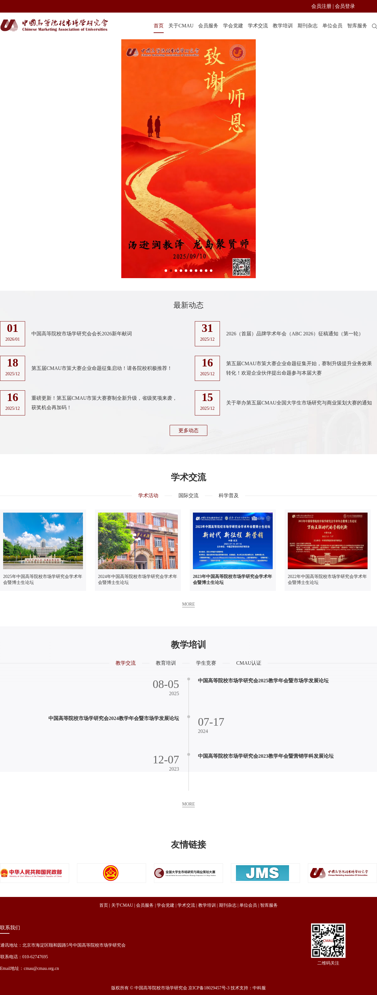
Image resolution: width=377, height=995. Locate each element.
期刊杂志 (308, 25)
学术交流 (258, 25)
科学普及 (229, 496)
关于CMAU (181, 25)
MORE (188, 605)
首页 (159, 25)
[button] (166, 270)
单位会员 (332, 25)
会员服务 (208, 25)
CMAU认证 (248, 662)
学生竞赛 (206, 662)
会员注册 (321, 6)
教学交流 (126, 662)
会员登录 (345, 6)
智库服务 (357, 25)
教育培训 (166, 662)
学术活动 (148, 496)
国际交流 (188, 496)
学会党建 (233, 25)
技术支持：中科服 (248, 988)
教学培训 (283, 25)
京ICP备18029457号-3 (208, 988)
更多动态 (188, 430)
